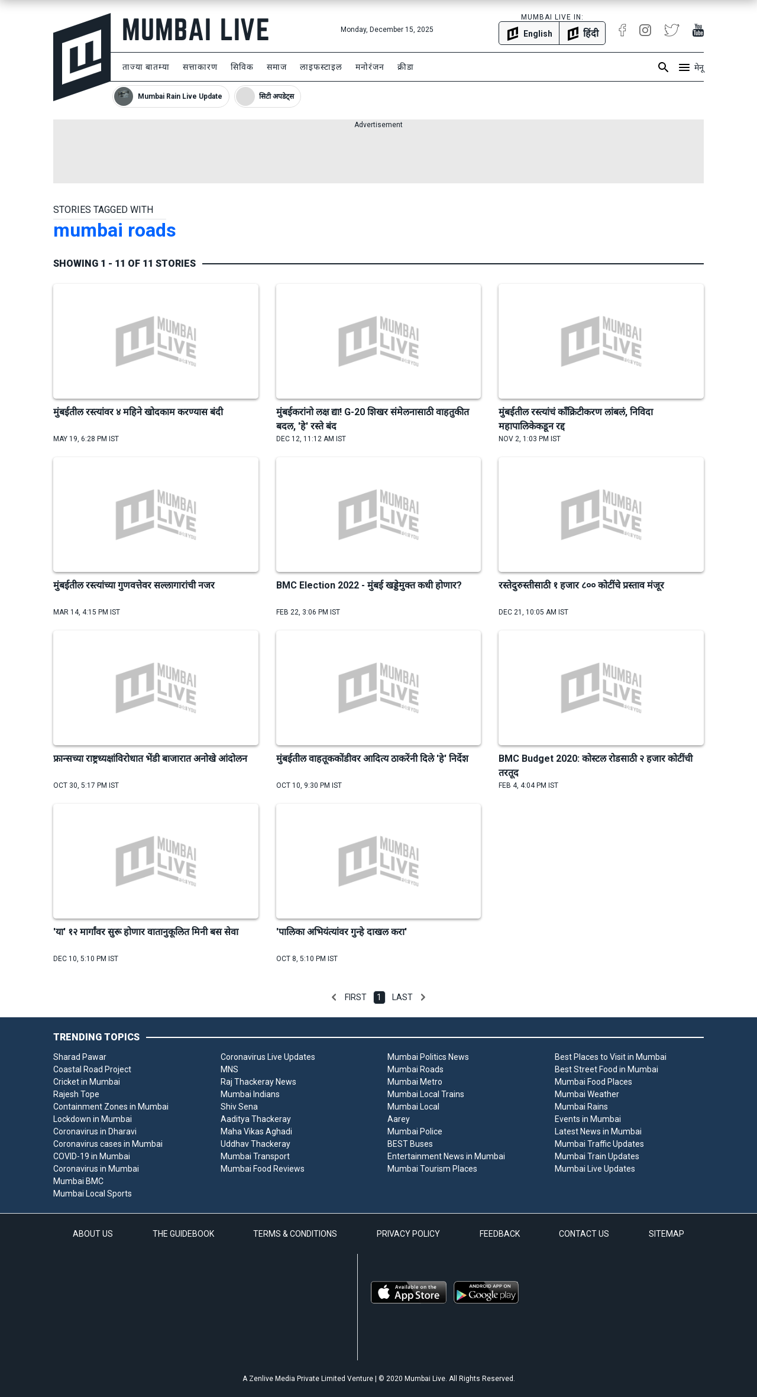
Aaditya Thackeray (256, 1119)
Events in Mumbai (588, 1119)
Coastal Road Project (92, 1069)
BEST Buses (410, 1144)
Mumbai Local (413, 1106)
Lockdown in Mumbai (92, 1119)
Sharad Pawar (79, 1057)
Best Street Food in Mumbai (606, 1069)
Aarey (398, 1119)
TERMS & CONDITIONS (295, 1233)
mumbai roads (114, 230)
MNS (229, 1069)
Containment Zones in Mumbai (111, 1106)
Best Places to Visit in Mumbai (611, 1057)
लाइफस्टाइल (321, 67)
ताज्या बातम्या (146, 67)
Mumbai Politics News (428, 1057)
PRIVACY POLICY (408, 1233)
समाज (277, 67)
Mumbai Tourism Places (432, 1168)
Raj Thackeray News (258, 1081)
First (356, 997)
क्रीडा (405, 67)
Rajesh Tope (76, 1094)
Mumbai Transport (255, 1156)
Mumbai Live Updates (595, 1168)
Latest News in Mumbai (598, 1131)
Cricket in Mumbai (86, 1081)
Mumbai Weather (587, 1094)
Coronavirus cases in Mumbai (108, 1144)
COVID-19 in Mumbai (91, 1156)
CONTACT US (584, 1233)
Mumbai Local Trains (425, 1094)
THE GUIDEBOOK (183, 1233)
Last (402, 997)
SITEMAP (666, 1233)
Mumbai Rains (581, 1106)
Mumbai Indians (250, 1094)
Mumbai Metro (414, 1081)
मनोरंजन (369, 67)
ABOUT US (93, 1233)
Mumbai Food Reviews (263, 1168)
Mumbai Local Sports (92, 1193)
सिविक (242, 67)
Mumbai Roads (415, 1069)
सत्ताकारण (200, 67)
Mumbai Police (414, 1131)
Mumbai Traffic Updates (599, 1144)
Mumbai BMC (78, 1181)
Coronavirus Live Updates (268, 1057)
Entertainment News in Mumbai (446, 1156)
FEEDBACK (500, 1233)
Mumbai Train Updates (597, 1156)
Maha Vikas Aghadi (256, 1131)
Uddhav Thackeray (255, 1144)
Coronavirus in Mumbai (96, 1168)
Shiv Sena (239, 1106)
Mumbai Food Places (593, 1081)
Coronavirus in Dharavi (95, 1131)
